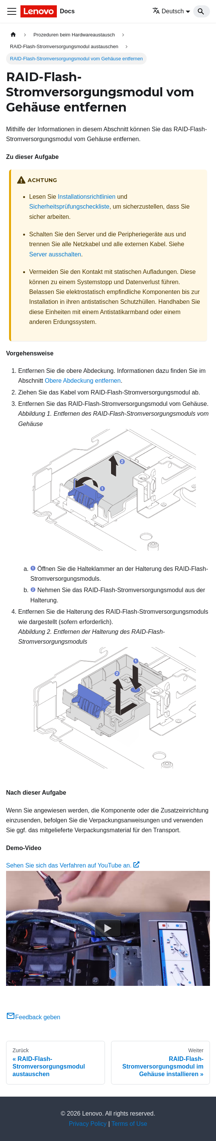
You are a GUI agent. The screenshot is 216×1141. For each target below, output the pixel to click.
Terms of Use (129, 1124)
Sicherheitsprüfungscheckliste (69, 206)
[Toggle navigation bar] (11, 11)
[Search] (201, 11)
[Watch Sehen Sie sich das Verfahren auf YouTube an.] (108, 928)
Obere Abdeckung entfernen (83, 380)
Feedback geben (33, 1017)
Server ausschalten (55, 254)
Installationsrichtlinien (87, 196)
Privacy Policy (88, 1124)
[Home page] (13, 35)
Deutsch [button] (168, 11)
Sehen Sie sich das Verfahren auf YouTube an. (72, 865)
